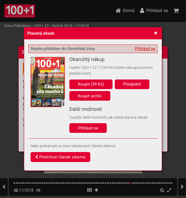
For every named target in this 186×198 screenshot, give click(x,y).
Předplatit (132, 84)
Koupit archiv (90, 96)
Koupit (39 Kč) (91, 84)
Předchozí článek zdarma (60, 157)
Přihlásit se (145, 48)
